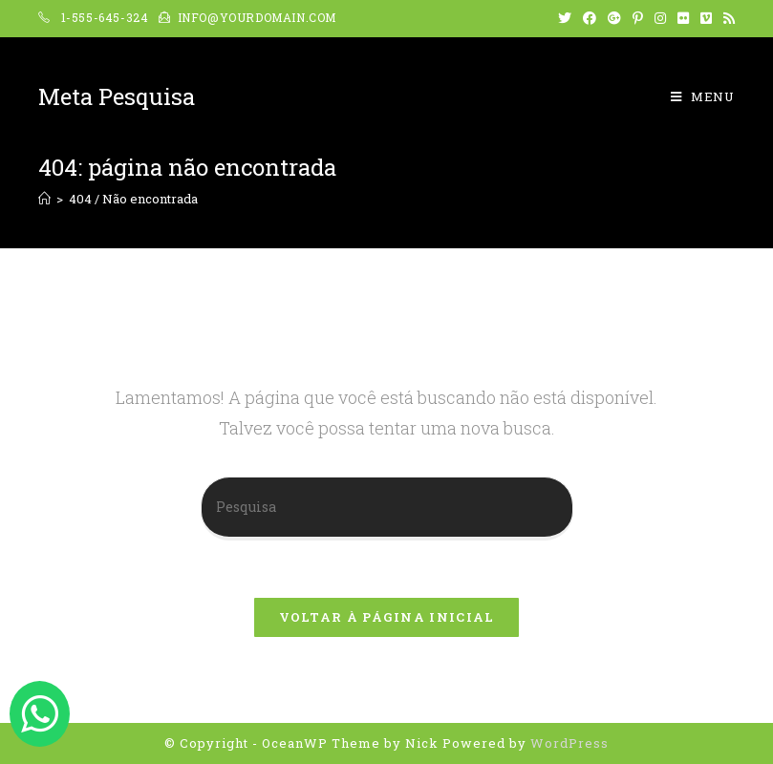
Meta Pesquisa (116, 96)
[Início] (44, 198)
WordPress (569, 743)
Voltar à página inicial (387, 617)
